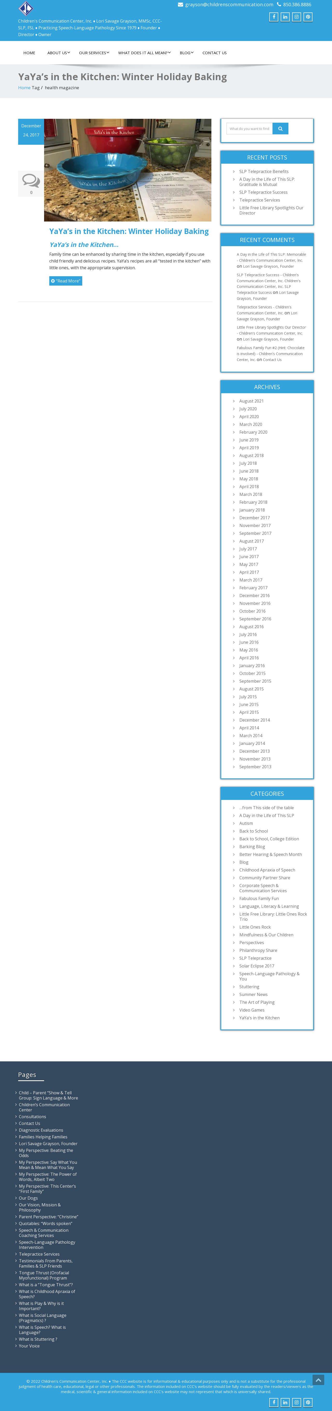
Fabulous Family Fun (259, 898)
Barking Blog (252, 846)
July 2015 (248, 696)
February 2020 (253, 432)
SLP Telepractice (255, 958)
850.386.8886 (297, 4)
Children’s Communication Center (44, 1107)
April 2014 (249, 727)
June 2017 (249, 556)
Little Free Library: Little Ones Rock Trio (273, 916)
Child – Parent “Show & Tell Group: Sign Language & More (48, 1095)
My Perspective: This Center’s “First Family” (47, 1188)
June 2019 (249, 439)
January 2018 (252, 510)
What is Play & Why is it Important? (41, 1306)
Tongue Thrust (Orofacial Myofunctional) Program (44, 1275)
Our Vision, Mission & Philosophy (40, 1207)
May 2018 (248, 478)
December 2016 (254, 595)
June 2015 (249, 704)
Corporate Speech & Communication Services (263, 888)
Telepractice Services (259, 200)
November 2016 (255, 603)
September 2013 (255, 766)
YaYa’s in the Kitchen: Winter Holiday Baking (129, 231)
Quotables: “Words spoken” (45, 1223)
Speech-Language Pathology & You (269, 976)
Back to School (253, 831)
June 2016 (249, 642)
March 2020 (250, 424)
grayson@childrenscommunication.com (229, 4)
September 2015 (255, 681)
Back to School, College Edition (269, 838)
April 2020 (249, 416)
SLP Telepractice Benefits (264, 171)
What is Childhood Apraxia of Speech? (47, 1294)
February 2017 (253, 587)
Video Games (252, 1010)
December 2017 (254, 517)
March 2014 (250, 735)
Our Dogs (28, 1198)
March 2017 (250, 580)
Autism (246, 823)
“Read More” (65, 281)
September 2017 (255, 533)
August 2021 (251, 401)
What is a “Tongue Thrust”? (46, 1285)
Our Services (94, 52)
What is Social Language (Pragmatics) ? (42, 1317)
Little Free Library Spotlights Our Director (271, 210)
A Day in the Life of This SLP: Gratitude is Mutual (267, 182)
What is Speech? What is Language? (42, 1329)
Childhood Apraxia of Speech (267, 870)
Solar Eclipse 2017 (256, 966)
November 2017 (255, 525)
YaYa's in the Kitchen (259, 1017)
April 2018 (249, 486)
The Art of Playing (257, 1002)
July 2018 (248, 463)
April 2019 (249, 447)
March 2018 (250, 494)
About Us (58, 52)
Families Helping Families (43, 1137)
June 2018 (249, 471)
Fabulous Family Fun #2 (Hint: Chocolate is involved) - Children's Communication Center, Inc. (271, 353)
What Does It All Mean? (144, 52)
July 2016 (248, 634)
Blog (187, 52)
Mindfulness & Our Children (266, 934)
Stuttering (249, 986)
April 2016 (249, 657)
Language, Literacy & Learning (269, 906)
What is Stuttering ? (38, 1339)
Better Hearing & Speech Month (270, 854)
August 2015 (251, 688)
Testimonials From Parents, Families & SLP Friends (46, 1263)
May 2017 (248, 564)
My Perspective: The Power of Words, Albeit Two (48, 1176)
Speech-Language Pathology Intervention (47, 1244)
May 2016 (248, 650)
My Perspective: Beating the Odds (46, 1152)
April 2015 (249, 712)
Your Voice (29, 1346)
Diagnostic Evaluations (41, 1130)
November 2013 (255, 759)
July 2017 (248, 548)
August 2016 (251, 626)
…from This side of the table (266, 807)
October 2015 (252, 673)
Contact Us (215, 52)
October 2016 (252, 611)
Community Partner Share (264, 877)
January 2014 (252, 743)
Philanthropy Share (258, 950)
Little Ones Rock (255, 927)
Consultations (32, 1116)
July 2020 (248, 408)
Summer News (253, 994)
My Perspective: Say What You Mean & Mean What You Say (48, 1164)
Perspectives (251, 942)
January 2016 (252, 665)
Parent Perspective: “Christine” (48, 1217)
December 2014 (254, 720)
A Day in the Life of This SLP (266, 815)
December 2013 (254, 751)
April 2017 (249, 572)
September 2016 (255, 618)
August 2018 (251, 455)
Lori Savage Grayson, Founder (268, 266)
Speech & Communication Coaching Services (43, 1232)
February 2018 (253, 502)
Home (29, 52)
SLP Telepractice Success (263, 192)
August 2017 (251, 541)
